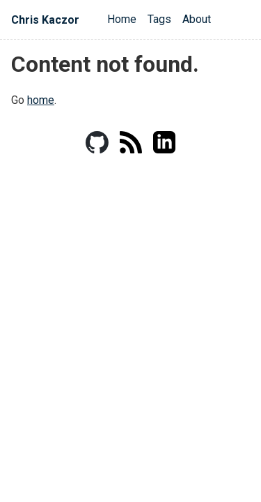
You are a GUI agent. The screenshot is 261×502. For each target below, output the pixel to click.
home (40, 100)
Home (121, 19)
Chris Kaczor (45, 19)
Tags (159, 19)
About (196, 19)
